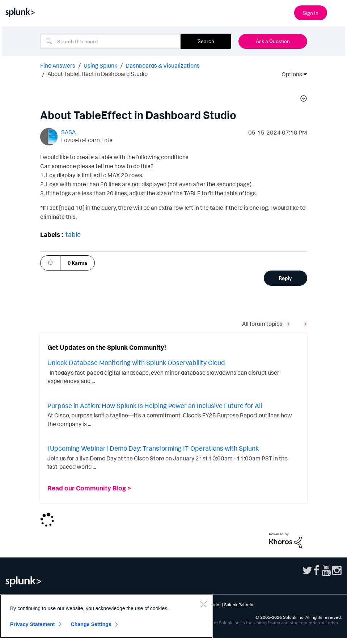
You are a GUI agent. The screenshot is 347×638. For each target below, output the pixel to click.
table (73, 234)
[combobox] (110, 41)
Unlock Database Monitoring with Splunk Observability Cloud (136, 362)
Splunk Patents (238, 604)
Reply (285, 278)
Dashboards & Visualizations (163, 65)
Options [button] (289, 74)
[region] (106, 616)
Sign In (310, 13)
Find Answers (57, 65)
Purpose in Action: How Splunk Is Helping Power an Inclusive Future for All (154, 405)
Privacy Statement (32, 624)
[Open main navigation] (337, 12)
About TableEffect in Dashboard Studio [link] (97, 73)
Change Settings (91, 624)
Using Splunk (100, 65)
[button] (302, 99)
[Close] (203, 604)
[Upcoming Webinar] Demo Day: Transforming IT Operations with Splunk (153, 448)
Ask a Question (273, 41)
